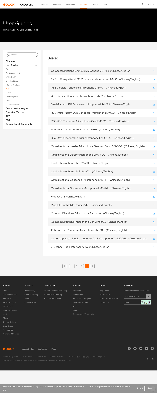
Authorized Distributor (109, 298)
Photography (30, 290)
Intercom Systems (13, 85)
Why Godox (104, 290)
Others (8, 100)
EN (153, 4)
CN (148, 4)
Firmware (10, 61)
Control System (12, 96)
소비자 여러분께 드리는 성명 (79, 357)
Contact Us (104, 302)
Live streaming (30, 302)
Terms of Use (41, 357)
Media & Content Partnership (55, 290)
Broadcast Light (12, 81)
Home (6, 29)
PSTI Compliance (99, 357)
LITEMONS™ (11, 77)
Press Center (105, 294)
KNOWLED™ (8, 298)
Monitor (9, 93)
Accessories (8, 330)
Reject (150, 388)
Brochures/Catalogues (17, 108)
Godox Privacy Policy (10, 357)
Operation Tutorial (15, 112)
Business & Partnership (53, 294)
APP (8, 116)
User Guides (25, 29)
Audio (35, 29)
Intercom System (10, 310)
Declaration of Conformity (19, 124)
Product (44, 4)
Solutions (57, 4)
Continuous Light (13, 73)
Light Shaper (8, 326)
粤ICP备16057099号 (63, 361)
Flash (8, 69)
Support (83, 4)
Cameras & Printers (13, 104)
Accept (140, 388)
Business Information (57, 357)
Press (53, 349)
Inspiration (70, 4)
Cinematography (31, 294)
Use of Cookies (27, 357)
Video (27, 298)
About (95, 4)
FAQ (8, 120)
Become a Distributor (52, 298)
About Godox (28, 349)
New (105, 4)
